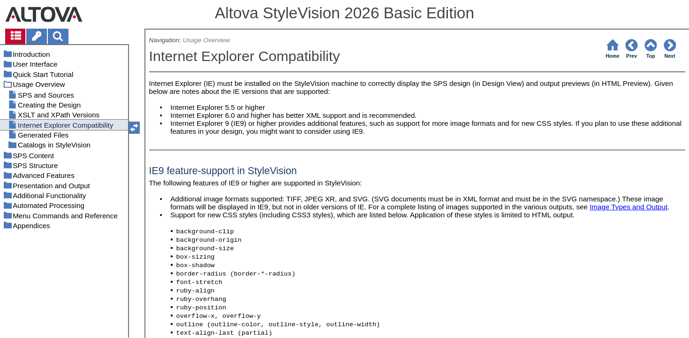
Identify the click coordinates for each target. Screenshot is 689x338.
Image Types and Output (628, 207)
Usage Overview (206, 40)
